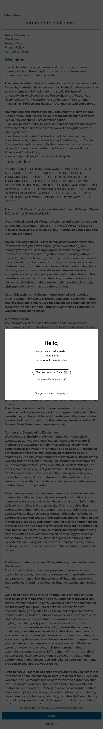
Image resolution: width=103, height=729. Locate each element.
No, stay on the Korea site (51, 379)
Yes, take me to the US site (51, 372)
